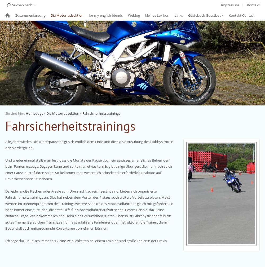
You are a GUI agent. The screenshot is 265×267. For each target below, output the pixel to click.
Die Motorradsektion (67, 15)
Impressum (230, 5)
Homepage (34, 113)
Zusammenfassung (30, 15)
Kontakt (253, 5)
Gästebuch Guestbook (205, 15)
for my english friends (106, 15)
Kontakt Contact (242, 15)
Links (179, 15)
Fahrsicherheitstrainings (101, 113)
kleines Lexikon (157, 15)
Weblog (134, 15)
